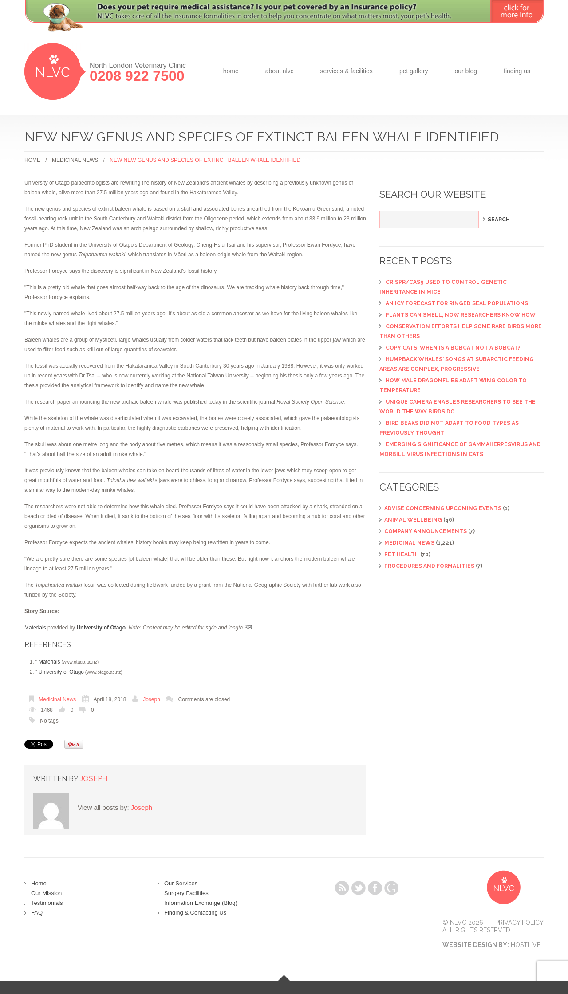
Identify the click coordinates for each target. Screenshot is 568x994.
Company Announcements (425, 531)
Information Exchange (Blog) (200, 903)
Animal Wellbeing (413, 520)
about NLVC (279, 71)
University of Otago (61, 672)
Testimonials (47, 903)
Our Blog (465, 71)
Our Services (180, 883)
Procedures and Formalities (429, 566)
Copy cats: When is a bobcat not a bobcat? (453, 348)
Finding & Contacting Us (195, 912)
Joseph (151, 699)
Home (231, 71)
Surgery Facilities (186, 893)
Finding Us (517, 71)
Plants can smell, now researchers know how (461, 315)
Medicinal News (75, 160)
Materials (35, 628)
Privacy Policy (519, 922)
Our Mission (46, 893)
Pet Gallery (413, 71)
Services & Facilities (346, 71)
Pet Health (401, 554)
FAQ (37, 912)
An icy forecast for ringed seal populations (457, 303)
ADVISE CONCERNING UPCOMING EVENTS (442, 508)
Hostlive (525, 944)
